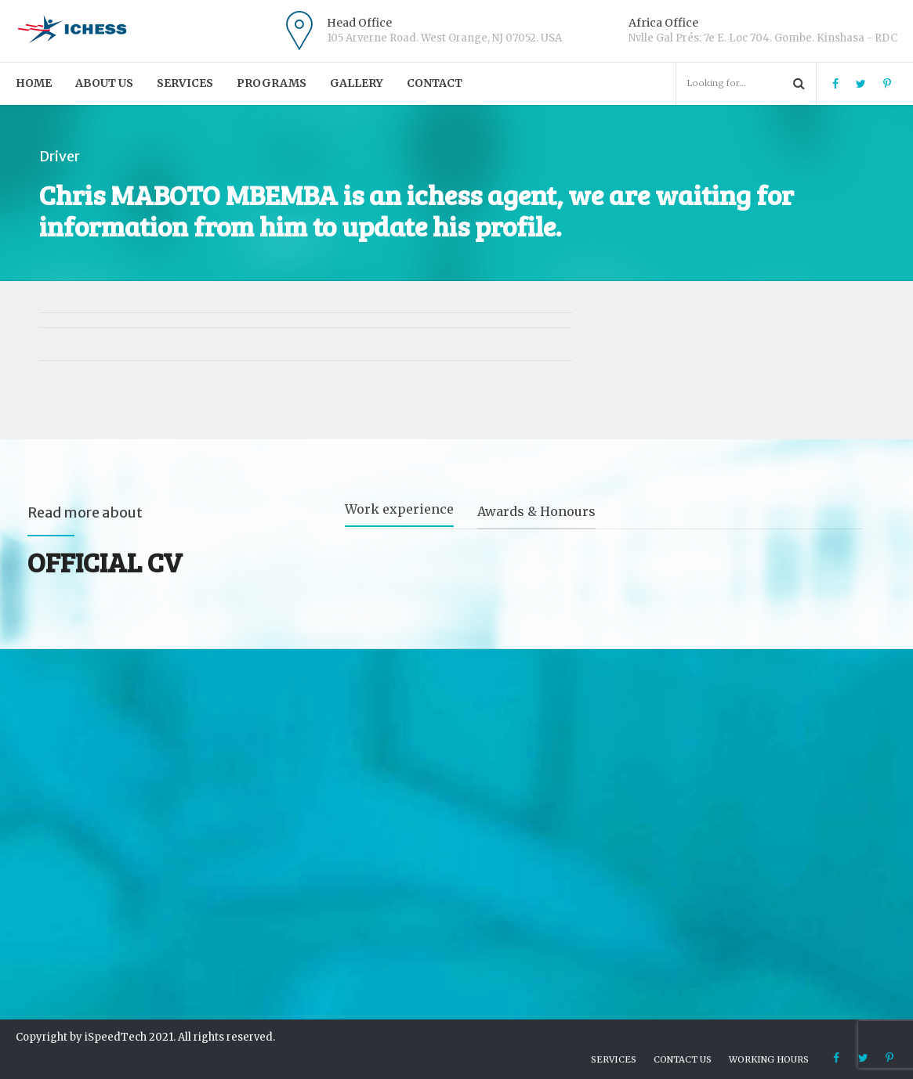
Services (185, 83)
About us (104, 83)
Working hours (769, 1059)
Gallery (356, 83)
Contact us (683, 1059)
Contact (434, 83)
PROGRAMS (271, 83)
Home (34, 83)
